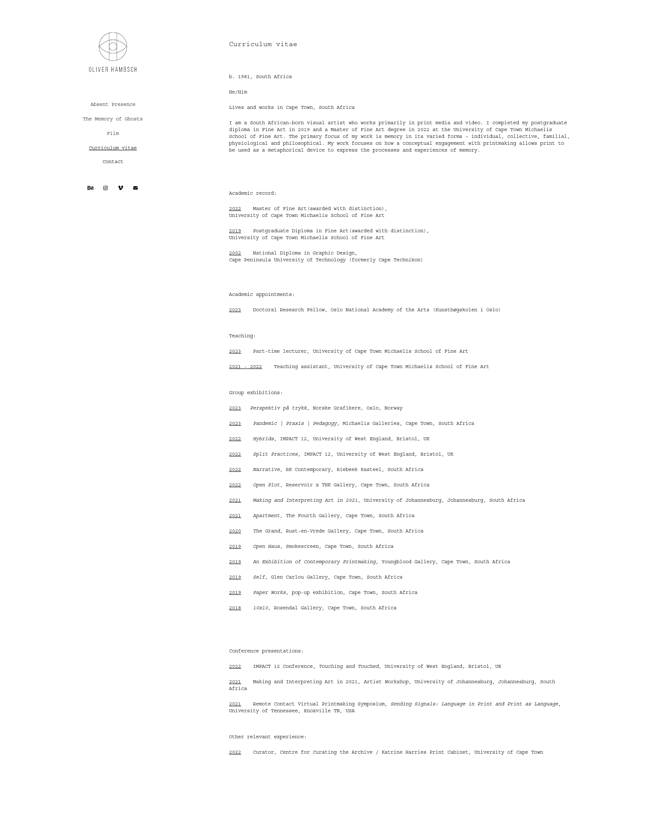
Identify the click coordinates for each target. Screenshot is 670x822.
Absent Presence (113, 104)
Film (113, 133)
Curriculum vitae (113, 148)
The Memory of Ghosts (113, 119)
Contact (113, 161)
